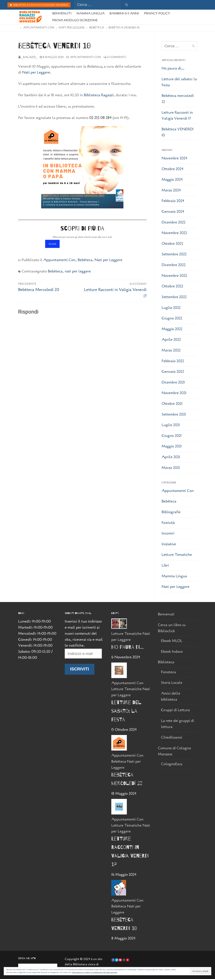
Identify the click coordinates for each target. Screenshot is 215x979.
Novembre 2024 (174, 158)
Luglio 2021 (171, 425)
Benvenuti (166, 614)
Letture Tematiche (177, 554)
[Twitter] (116, 960)
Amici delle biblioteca (170, 696)
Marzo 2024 (171, 190)
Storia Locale (171, 682)
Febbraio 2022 (173, 361)
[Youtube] (120, 960)
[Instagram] (124, 960)
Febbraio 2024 (173, 200)
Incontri (168, 533)
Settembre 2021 (174, 414)
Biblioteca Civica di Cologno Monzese (39, 5)
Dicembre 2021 (173, 382)
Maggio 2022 (172, 329)
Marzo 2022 (171, 350)
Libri (165, 565)
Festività (168, 522)
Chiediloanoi (171, 737)
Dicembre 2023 (174, 222)
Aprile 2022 (171, 339)
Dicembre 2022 (174, 264)
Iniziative (169, 544)
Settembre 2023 (174, 254)
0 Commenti (115, 57)
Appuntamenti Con (83, 57)
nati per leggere (78, 271)
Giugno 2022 (172, 318)
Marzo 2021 (171, 467)
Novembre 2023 (174, 232)
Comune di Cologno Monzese (174, 751)
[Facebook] (113, 960)
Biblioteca (166, 662)
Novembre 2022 (174, 275)
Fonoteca (168, 672)
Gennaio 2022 (173, 371)
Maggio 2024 (172, 179)
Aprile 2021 (171, 457)
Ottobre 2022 (172, 286)
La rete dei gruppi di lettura (177, 723)
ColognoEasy (171, 764)
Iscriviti (52, 244)
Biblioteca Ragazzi (98, 95)
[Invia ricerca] (126, 5)
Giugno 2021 (171, 435)
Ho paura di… (173, 68)
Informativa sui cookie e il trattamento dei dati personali (94, 972)
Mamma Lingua (174, 576)
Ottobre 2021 (172, 403)
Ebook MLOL (171, 640)
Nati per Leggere (36, 72)
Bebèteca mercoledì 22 (178, 98)
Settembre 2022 (174, 297)
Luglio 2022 (171, 307)
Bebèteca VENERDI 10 (177, 132)
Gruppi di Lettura (175, 710)
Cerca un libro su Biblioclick (172, 628)
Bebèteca (85, 260)
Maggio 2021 (172, 446)
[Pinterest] (127, 960)
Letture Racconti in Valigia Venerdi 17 (177, 115)
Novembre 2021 (174, 392)
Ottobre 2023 (172, 243)
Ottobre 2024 (172, 169)
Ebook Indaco (172, 651)
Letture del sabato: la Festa (179, 82)
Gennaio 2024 (173, 211)
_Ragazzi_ (27, 57)
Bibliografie (171, 512)
